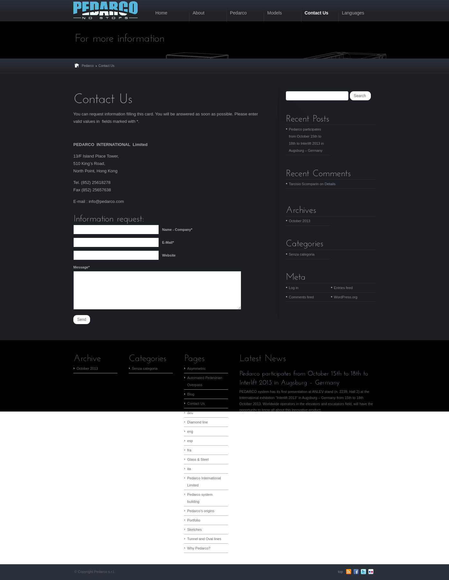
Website (169, 255)
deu (190, 413)
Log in (293, 288)
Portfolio (193, 520)
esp (190, 441)
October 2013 (299, 221)
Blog (190, 394)
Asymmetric (196, 368)
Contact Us (196, 403)
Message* (81, 267)
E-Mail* (168, 242)
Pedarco (88, 66)
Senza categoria (302, 254)
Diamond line (197, 422)
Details (330, 184)
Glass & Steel (198, 459)
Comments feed (301, 297)
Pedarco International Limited (204, 481)
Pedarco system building (200, 498)
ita (189, 469)
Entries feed (343, 288)
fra (189, 450)
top (340, 572)
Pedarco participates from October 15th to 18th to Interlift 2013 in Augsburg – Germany (306, 139)
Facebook (356, 571)
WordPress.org (345, 297)
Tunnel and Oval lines (204, 539)
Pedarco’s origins (200, 511)
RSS (348, 571)
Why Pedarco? (198, 548)
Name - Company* (177, 229)
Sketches (194, 529)
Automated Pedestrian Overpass (204, 381)
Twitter (363, 571)
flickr (370, 571)
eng (190, 431)
